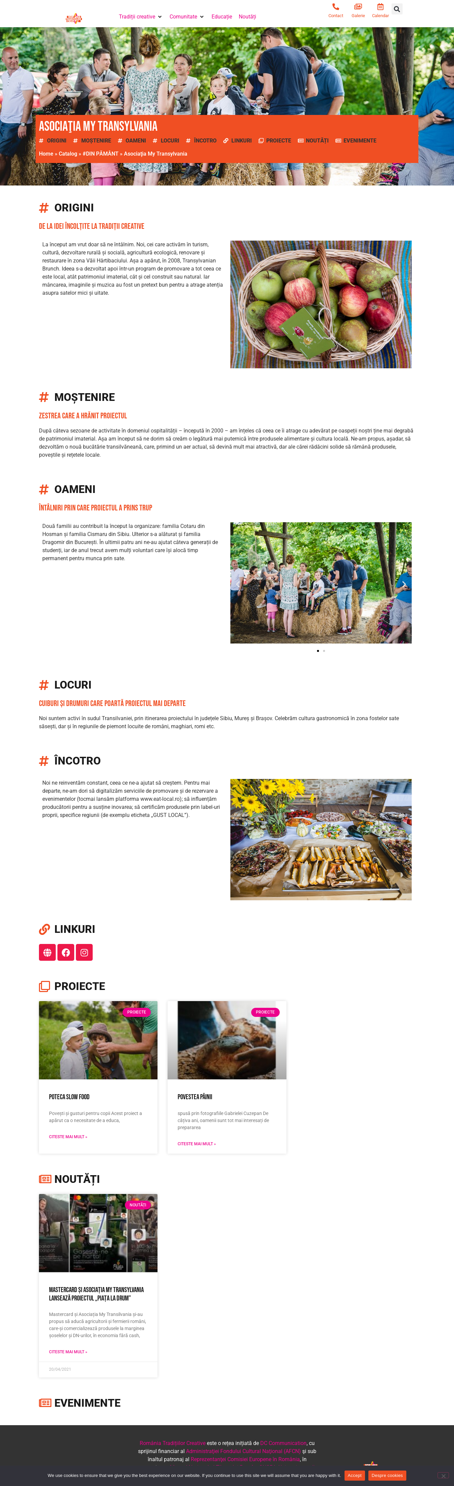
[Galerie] (358, 6)
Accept (355, 1475)
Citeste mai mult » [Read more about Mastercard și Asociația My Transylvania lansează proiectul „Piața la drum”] (68, 1352)
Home (46, 154)
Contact (335, 15)
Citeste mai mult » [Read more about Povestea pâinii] (197, 1144)
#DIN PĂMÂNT (101, 154)
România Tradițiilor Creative (173, 1443)
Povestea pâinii (195, 1097)
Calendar (380, 15)
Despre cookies (387, 1475)
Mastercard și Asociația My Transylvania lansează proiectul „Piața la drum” (96, 1294)
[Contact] (335, 6)
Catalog (68, 154)
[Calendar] (380, 6)
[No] (443, 1475)
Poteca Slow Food (69, 1097)
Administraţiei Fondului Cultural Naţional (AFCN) (243, 1451)
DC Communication (283, 1443)
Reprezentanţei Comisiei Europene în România (245, 1459)
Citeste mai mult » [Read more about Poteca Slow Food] (68, 1136)
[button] (141, 17)
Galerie (358, 15)
